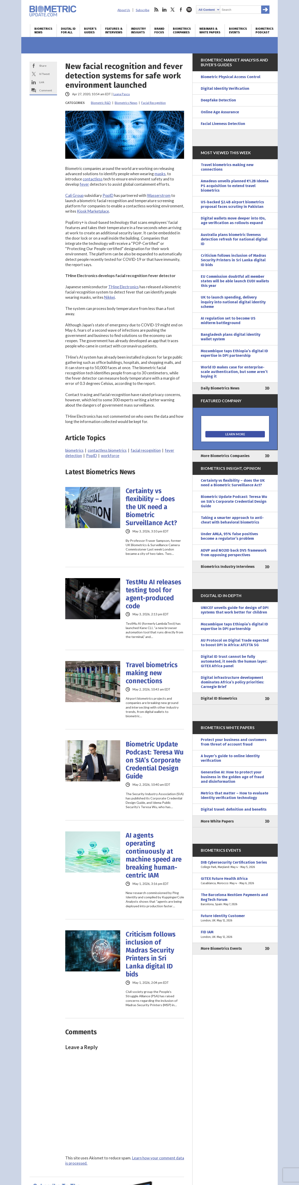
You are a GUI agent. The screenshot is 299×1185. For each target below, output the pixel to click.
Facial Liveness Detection (223, 124)
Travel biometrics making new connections (152, 673)
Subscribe (142, 10)
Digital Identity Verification (225, 88)
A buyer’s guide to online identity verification (230, 758)
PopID (108, 195)
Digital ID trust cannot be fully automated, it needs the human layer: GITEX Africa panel (234, 661)
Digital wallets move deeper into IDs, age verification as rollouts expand (233, 220)
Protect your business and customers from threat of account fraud (233, 742)
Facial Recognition (153, 103)
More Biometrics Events (221, 948)
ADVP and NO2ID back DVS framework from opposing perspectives (233, 552)
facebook (181, 9)
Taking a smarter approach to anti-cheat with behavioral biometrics (232, 520)
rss (156, 9)
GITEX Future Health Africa (235, 881)
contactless (93, 179)
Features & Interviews (113, 30)
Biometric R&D (101, 103)
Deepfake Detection (218, 100)
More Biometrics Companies (225, 456)
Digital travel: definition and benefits (233, 809)
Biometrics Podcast (265, 30)
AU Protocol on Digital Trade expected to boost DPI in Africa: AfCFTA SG (235, 642)
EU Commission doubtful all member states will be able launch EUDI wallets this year (235, 281)
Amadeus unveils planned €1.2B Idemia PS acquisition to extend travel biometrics (235, 185)
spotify (189, 9)
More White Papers (217, 821)
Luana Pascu (121, 94)
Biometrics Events (238, 30)
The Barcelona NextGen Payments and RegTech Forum (235, 900)
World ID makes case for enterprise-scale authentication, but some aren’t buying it (234, 371)
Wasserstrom (159, 195)
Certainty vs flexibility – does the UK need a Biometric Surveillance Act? (151, 507)
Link (41, 82)
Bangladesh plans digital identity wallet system (230, 336)
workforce (110, 455)
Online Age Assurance (220, 112)
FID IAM (235, 934)
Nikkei (109, 297)
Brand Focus (159, 30)
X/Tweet (44, 74)
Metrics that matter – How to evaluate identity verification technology (234, 795)
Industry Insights (138, 30)
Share (42, 65)
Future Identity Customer (235, 918)
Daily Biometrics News (220, 388)
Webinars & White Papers (209, 30)
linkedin (164, 9)
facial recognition (146, 450)
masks (160, 173)
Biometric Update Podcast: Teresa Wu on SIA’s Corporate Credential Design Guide (155, 760)
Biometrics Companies (182, 30)
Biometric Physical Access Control (230, 77)
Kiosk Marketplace (93, 211)
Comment (45, 90)
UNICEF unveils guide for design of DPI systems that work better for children (235, 610)
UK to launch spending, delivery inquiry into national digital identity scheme (233, 302)
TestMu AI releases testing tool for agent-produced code (153, 594)
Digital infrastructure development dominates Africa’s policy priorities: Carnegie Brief (232, 682)
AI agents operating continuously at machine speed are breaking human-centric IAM (154, 855)
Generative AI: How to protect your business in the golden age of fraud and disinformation (232, 776)
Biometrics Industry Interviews (228, 566)
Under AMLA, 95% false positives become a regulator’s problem (229, 536)
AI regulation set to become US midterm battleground (228, 320)
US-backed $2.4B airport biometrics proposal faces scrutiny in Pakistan (232, 204)
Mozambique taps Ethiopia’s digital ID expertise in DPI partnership (234, 353)
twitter (173, 9)
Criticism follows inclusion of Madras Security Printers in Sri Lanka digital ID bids (151, 954)
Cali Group (74, 195)
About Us (123, 10)
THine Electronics (123, 286)
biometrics (74, 450)
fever (84, 184)
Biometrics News (43, 30)
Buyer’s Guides (90, 30)
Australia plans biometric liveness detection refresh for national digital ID (234, 239)
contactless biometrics (107, 450)
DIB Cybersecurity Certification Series (235, 864)
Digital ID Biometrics (219, 698)
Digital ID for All (68, 30)
